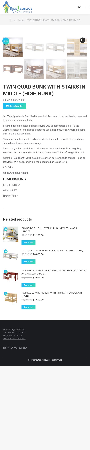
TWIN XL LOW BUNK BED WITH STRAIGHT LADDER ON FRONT (52, 378)
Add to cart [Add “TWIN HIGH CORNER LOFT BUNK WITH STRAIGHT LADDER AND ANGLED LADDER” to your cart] (28, 369)
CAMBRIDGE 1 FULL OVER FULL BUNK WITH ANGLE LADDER (50, 313)
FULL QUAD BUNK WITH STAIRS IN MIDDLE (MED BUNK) (52, 334)
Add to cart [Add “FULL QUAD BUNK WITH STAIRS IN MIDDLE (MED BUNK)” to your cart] (28, 346)
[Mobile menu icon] (87, 7)
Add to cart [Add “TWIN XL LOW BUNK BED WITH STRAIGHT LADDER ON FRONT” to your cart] (28, 391)
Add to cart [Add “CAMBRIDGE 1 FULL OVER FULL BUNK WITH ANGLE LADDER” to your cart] (28, 327)
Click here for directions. (14, 422)
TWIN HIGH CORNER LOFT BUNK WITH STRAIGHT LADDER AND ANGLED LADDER (54, 356)
